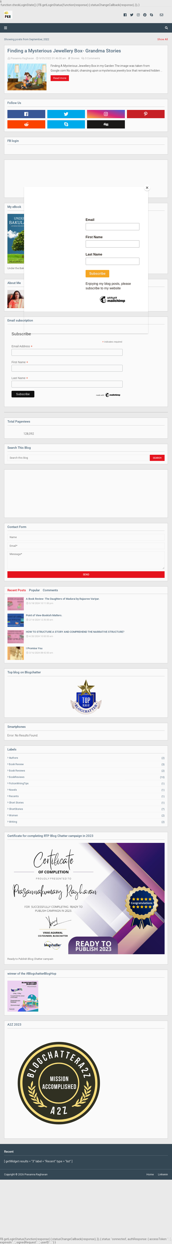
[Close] (147, 188)
